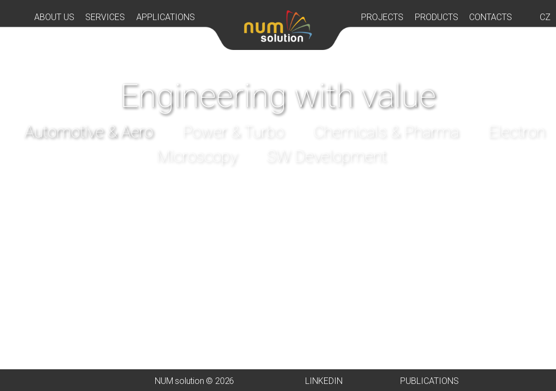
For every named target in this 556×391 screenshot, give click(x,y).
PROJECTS (382, 17)
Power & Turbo (233, 131)
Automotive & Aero (88, 131)
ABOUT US (54, 17)
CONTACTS (490, 17)
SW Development (327, 156)
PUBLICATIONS (429, 381)
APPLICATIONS (165, 17)
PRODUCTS (436, 17)
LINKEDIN (324, 381)
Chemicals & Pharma (386, 131)
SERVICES (105, 17)
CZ (545, 17)
